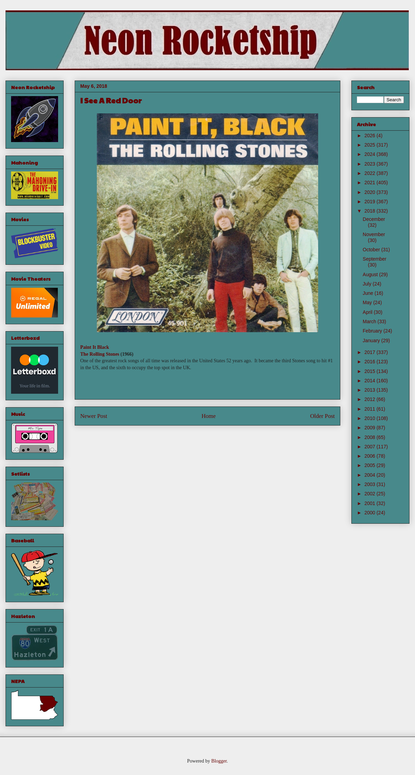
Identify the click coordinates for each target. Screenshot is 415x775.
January (372, 340)
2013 (371, 390)
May (368, 302)
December (374, 219)
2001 (371, 503)
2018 (371, 211)
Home (209, 416)
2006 (371, 456)
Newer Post (93, 416)
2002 (371, 493)
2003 (371, 484)
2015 (371, 371)
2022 (371, 173)
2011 (371, 409)
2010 (371, 418)
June (369, 293)
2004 (371, 475)
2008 (371, 437)
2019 (371, 201)
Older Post (322, 416)
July (368, 284)
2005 (371, 465)
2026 (371, 135)
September (374, 259)
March (370, 321)
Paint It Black (94, 347)
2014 (371, 380)
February (373, 331)
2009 (371, 427)
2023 (371, 164)
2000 (371, 512)
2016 (371, 361)
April (368, 312)
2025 (371, 145)
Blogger (219, 761)
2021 (371, 182)
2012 (371, 399)
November (374, 234)
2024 (371, 154)
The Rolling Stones (99, 354)
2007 (371, 446)
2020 (371, 192)
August (371, 274)
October (372, 249)
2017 (371, 352)
